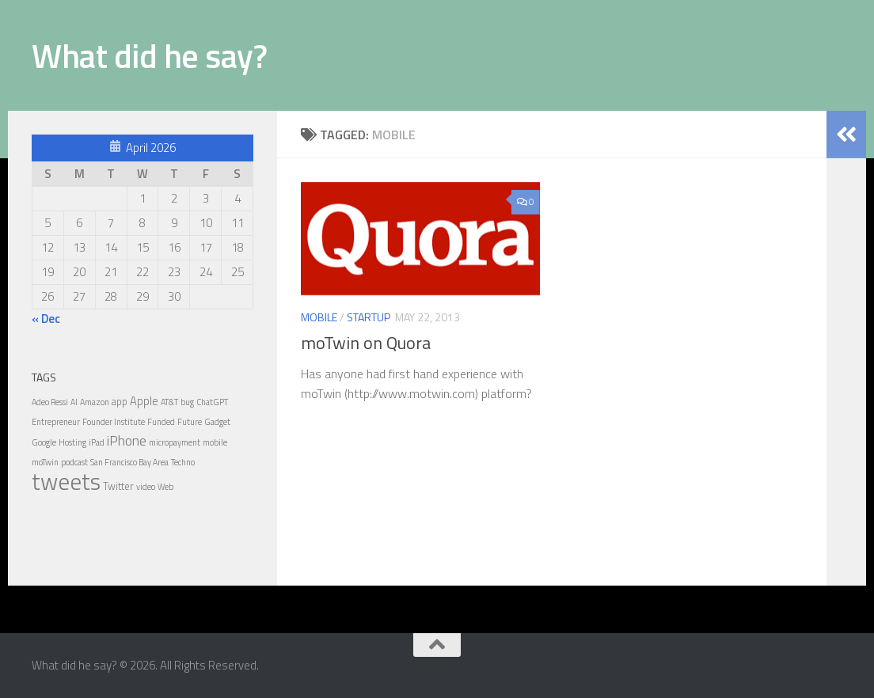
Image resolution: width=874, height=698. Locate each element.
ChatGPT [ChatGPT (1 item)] (212, 402)
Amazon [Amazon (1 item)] (94, 402)
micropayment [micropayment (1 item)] (174, 442)
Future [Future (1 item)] (189, 421)
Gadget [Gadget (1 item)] (217, 421)
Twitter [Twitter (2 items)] (118, 486)
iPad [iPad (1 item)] (96, 442)
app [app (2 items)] (119, 401)
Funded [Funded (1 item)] (161, 421)
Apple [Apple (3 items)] (144, 401)
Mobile (319, 317)
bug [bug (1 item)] (187, 402)
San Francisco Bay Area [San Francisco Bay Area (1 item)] (129, 462)
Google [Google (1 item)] (44, 442)
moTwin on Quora (366, 342)
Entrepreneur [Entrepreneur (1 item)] (56, 421)
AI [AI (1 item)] (74, 402)
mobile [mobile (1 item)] (215, 442)
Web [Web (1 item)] (165, 486)
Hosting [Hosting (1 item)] (72, 442)
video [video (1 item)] (145, 486)
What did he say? (149, 55)
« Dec (46, 318)
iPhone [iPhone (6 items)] (126, 440)
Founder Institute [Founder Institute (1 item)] (113, 421)
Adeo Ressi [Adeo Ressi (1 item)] (50, 402)
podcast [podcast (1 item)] (74, 462)
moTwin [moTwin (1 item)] (45, 462)
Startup (368, 317)
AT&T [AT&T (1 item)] (169, 402)
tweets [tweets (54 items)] (66, 481)
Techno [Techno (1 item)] (183, 462)
